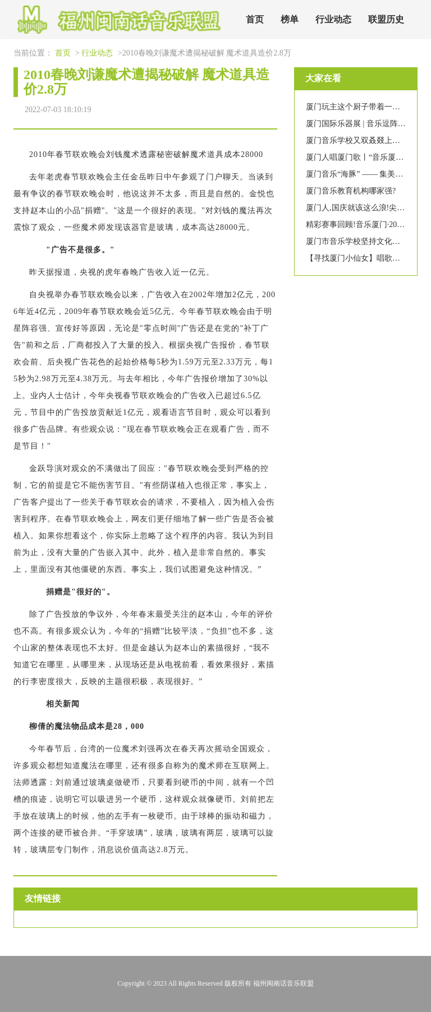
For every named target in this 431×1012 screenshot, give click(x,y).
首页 (255, 19)
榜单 (290, 19)
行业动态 (333, 19)
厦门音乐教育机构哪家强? (351, 191)
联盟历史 (386, 19)
